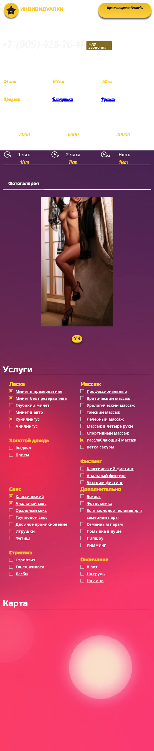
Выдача (23, 447)
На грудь (96, 573)
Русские (108, 99)
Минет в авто (29, 412)
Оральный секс (31, 510)
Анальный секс (31, 503)
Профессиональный (107, 391)
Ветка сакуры (100, 447)
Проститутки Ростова (125, 7)
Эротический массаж (108, 398)
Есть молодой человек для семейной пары (114, 514)
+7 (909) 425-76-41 (57, 45)
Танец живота (30, 566)
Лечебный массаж (105, 419)
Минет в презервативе (39, 391)
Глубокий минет (32, 405)
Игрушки (25, 531)
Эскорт (94, 496)
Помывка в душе (104, 531)
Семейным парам (105, 524)
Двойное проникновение (41, 524)
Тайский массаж (103, 412)
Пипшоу (95, 538)
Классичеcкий (30, 496)
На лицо (95, 580)
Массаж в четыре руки (110, 426)
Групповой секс (31, 517)
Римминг (96, 545)
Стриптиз (25, 559)
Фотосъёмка (99, 503)
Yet (77, 338)
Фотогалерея (23, 183)
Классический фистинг (110, 468)
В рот (92, 566)
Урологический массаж (111, 405)
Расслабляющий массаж (111, 440)
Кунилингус (27, 419)
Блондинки (62, 99)
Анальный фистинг (106, 475)
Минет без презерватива (41, 398)
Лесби (22, 573)
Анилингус (27, 426)
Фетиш (23, 538)
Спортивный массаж (108, 433)
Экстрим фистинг (105, 482)
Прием (22, 454)
